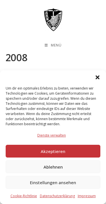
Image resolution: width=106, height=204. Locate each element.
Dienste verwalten (51, 135)
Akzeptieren (53, 151)
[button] (97, 77)
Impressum (87, 196)
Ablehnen (53, 167)
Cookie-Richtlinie (23, 196)
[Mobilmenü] (53, 45)
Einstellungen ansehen (53, 182)
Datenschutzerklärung (57, 196)
